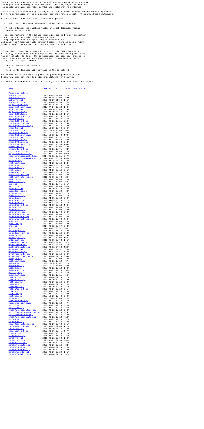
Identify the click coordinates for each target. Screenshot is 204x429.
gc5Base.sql (15, 231)
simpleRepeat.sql (18, 359)
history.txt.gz (17, 284)
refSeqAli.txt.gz (18, 345)
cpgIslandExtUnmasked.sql (23, 186)
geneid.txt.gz (16, 239)
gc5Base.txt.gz (17, 233)
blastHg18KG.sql (18, 135)
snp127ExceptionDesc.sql (22, 371)
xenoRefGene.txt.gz (19, 418)
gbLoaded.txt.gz (18, 228)
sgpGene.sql (15, 354)
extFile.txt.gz (17, 217)
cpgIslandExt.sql (18, 180)
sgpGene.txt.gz (17, 357)
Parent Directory (18, 110)
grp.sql (13, 270)
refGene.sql (15, 337)
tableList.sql (16, 393)
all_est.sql (15, 113)
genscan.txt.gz (17, 250)
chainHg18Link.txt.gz (21, 149)
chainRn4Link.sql (18, 169)
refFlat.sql (15, 331)
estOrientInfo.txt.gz (21, 211)
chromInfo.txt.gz (18, 177)
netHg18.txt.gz (17, 312)
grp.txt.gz (15, 273)
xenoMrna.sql (16, 404)
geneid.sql (15, 236)
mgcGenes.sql (16, 298)
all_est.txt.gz (17, 116)
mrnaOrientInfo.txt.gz (21, 306)
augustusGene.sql (18, 124)
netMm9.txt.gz (16, 317)
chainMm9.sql (16, 152)
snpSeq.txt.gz (16, 385)
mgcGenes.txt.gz (18, 301)
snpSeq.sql (15, 382)
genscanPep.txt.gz (19, 256)
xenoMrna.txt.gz (18, 407)
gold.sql (13, 264)
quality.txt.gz (17, 329)
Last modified (50, 105)
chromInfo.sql (16, 175)
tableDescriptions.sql (21, 387)
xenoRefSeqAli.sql (19, 421)
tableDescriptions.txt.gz (23, 390)
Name (11, 105)
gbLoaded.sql (16, 225)
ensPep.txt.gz (16, 205)
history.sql (15, 281)
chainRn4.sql (16, 163)
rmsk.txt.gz (15, 351)
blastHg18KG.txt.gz (19, 138)
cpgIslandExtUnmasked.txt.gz (25, 189)
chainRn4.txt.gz (18, 166)
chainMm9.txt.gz (18, 155)
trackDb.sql (15, 399)
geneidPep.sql (16, 242)
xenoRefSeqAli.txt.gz (21, 424)
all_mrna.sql (16, 119)
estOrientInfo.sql (19, 208)
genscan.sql (15, 247)
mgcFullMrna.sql (18, 292)
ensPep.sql (15, 203)
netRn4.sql (15, 320)
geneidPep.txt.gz (18, 245)
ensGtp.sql (15, 197)
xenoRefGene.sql (18, 415)
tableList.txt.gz (18, 396)
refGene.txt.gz (17, 340)
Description (79, 105)
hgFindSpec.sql (17, 275)
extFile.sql (15, 214)
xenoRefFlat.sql (18, 410)
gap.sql (13, 219)
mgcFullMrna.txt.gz (19, 295)
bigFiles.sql (16, 130)
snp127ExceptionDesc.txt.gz (24, 373)
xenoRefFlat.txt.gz (19, 413)
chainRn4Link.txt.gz (20, 172)
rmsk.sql (13, 348)
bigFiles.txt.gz (18, 133)
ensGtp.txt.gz (16, 200)
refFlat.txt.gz (17, 334)
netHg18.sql (15, 309)
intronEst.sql (16, 287)
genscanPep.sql (17, 253)
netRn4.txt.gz (16, 323)
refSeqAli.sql (16, 343)
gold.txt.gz (15, 267)
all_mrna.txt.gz (18, 121)
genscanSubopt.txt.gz (21, 261)
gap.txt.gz (15, 222)
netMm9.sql (15, 315)
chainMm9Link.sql (18, 158)
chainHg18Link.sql (19, 147)
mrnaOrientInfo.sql (19, 303)
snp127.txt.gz (16, 368)
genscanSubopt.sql (19, 259)
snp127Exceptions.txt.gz (22, 379)
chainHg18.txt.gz (18, 144)
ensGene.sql (15, 191)
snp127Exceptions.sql (21, 376)
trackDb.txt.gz (17, 401)
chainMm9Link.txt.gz (20, 161)
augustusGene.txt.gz (20, 127)
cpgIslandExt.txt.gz (20, 183)
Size (67, 105)
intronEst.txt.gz (18, 289)
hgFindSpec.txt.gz (19, 278)
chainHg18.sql (16, 141)
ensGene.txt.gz (17, 194)
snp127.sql (15, 365)
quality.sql (15, 326)
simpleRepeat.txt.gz (20, 362)
